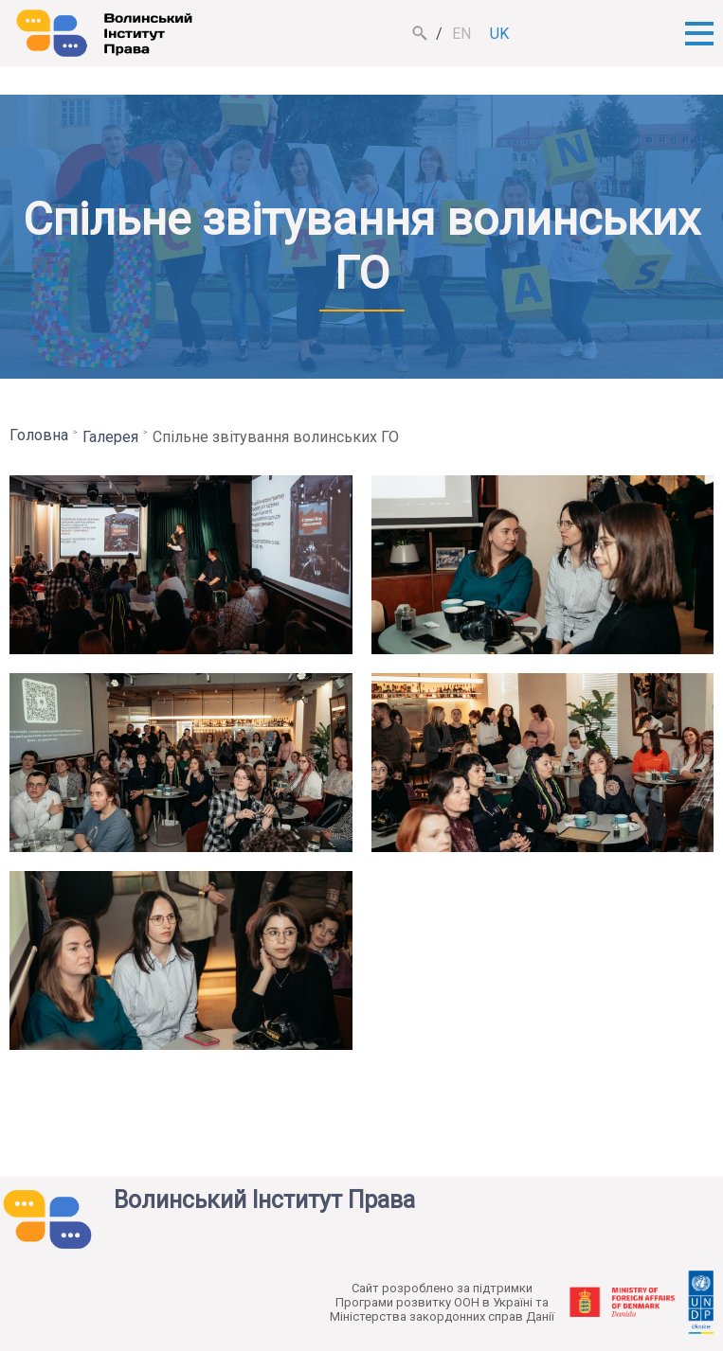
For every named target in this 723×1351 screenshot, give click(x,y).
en (461, 34)
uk (499, 34)
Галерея (110, 437)
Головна (38, 435)
